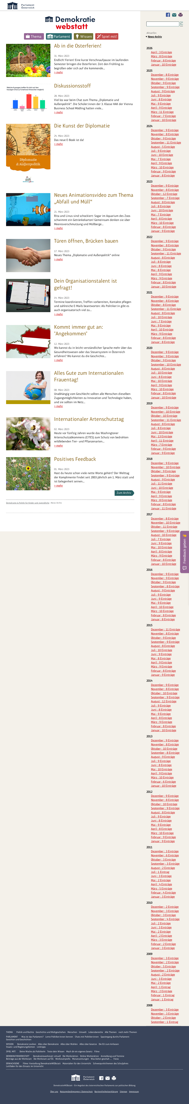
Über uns (54, 1091)
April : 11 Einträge (162, 440)
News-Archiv (56, 503)
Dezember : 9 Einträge (165, 130)
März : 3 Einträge (161, 939)
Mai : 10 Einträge (161, 381)
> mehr (58, 72)
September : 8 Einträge (165, 586)
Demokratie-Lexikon (26, 1044)
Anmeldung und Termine (112, 1056)
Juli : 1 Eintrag (160, 872)
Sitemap (123, 1091)
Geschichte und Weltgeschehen (51, 1032)
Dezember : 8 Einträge (165, 74)
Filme (96, 1051)
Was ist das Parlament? (32, 1036)
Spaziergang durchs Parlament (115, 1036)
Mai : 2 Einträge (161, 880)
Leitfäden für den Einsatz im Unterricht (25, 1066)
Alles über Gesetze (88, 1044)
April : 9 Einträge (161, 107)
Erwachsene (12, 1063)
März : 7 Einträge (161, 444)
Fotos (116, 1059)
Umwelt (83, 1032)
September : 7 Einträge (165, 198)
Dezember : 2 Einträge (165, 907)
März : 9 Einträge (161, 278)
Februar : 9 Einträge (163, 171)
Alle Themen (111, 1032)
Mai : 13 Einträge (161, 436)
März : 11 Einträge (162, 112)
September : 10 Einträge (166, 364)
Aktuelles (151, 33)
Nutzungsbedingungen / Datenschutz (76, 1091)
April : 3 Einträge (161, 52)
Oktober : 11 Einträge (164, 526)
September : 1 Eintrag (164, 1022)
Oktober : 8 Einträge (163, 305)
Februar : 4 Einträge (163, 892)
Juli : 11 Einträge (161, 483)
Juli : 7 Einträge (161, 539)
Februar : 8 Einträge (163, 60)
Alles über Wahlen (69, 1044)
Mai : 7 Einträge (161, 159)
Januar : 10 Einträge (163, 64)
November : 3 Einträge (165, 911)
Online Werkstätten (89, 1056)
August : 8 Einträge (163, 202)
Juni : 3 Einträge (161, 876)
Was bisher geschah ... (101, 1059)
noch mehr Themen (127, 1032)
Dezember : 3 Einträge (165, 851)
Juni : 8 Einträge (161, 99)
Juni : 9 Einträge (161, 543)
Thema (36, 36)
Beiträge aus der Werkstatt (19, 1059)
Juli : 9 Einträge (161, 95)
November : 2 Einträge (165, 962)
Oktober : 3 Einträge (163, 859)
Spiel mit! (109, 36)
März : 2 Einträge (161, 991)
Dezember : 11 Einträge (165, 629)
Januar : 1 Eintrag (162, 999)
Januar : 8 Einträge (163, 175)
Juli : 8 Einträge (161, 206)
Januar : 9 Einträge (163, 231)
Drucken (180, 15)
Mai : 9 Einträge (161, 103)
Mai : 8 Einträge (161, 270)
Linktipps (41, 1047)
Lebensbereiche (95, 1032)
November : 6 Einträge (165, 855)
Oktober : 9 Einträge (163, 83)
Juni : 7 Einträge (161, 321)
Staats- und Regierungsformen (20, 1047)
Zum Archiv (124, 493)
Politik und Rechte (25, 1032)
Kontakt (175, 15)
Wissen (86, 36)
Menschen (72, 1032)
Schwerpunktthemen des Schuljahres (110, 1063)
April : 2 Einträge (161, 935)
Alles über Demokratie (48, 1044)
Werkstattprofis (62, 1059)
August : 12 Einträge (163, 701)
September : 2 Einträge (165, 970)
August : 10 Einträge (163, 535)
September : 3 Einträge (165, 863)
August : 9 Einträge (163, 91)
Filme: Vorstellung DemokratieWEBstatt (42, 1063)
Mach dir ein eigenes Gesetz (79, 1051)
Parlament (62, 36)
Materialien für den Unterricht (77, 1063)
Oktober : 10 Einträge (164, 416)
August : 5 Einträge (163, 147)
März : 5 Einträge (161, 888)
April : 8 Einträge (161, 218)
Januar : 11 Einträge (163, 508)
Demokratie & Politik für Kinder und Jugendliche (27, 503)
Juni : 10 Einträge (162, 155)
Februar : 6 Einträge (163, 781)
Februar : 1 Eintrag (162, 995)
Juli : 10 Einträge (161, 317)
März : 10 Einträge (162, 167)
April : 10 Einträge (162, 329)
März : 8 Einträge (161, 56)
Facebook (169, 15)
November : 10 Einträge (165, 411)
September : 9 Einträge (165, 87)
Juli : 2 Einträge (161, 923)
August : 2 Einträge (163, 868)
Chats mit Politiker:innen (87, 1036)
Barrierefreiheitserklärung (106, 1091)
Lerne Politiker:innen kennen (59, 1036)
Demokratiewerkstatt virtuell (47, 1056)
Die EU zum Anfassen (109, 1044)
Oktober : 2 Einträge (163, 1017)
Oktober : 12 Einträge (164, 194)
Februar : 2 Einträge (163, 944)
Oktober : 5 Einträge (163, 966)
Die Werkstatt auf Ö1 (44, 1059)
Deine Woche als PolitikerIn (32, 1051)
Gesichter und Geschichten (18, 1039)
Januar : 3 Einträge (163, 896)
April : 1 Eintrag (161, 987)
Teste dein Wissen (55, 1051)
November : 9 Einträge (165, 79)
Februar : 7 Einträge (163, 116)
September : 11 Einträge (166, 142)
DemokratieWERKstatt (17, 1056)
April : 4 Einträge (161, 884)
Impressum (134, 1091)
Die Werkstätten (70, 1056)
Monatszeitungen (80, 1059)
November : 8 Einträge (165, 134)
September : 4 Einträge (165, 919)
